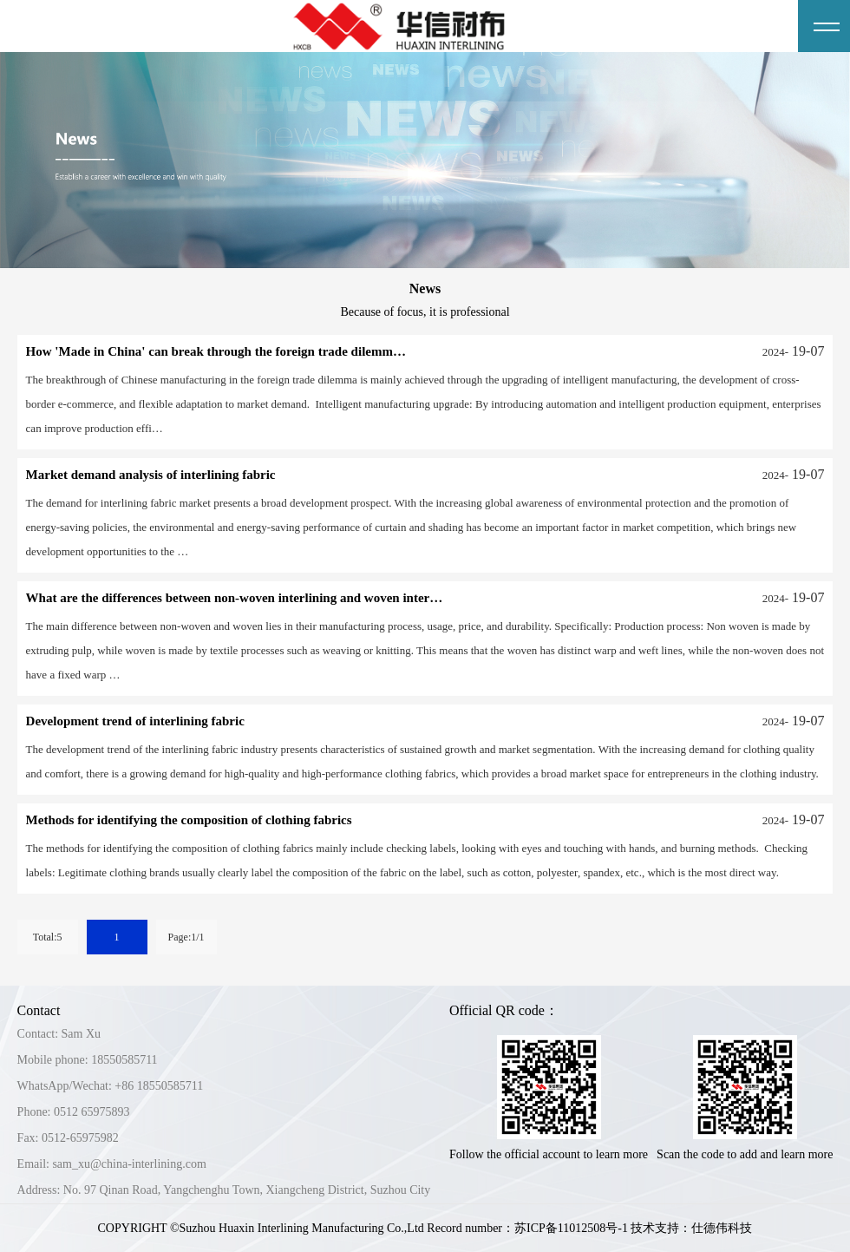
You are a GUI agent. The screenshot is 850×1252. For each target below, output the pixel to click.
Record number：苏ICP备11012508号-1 (527, 1228)
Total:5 (47, 937)
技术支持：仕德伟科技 (691, 1228)
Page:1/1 (186, 937)
